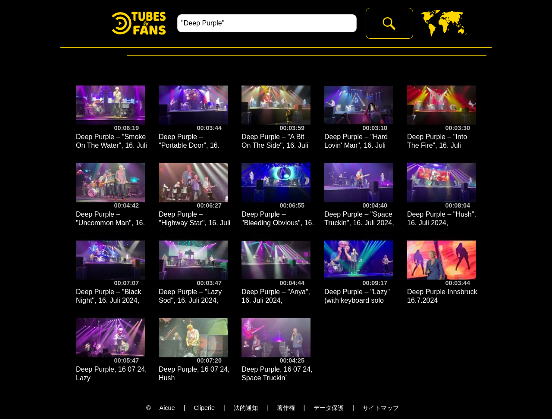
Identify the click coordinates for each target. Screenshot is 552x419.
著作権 (286, 407)
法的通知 (246, 407)
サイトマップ (381, 407)
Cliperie (204, 407)
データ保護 (329, 407)
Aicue (167, 407)
